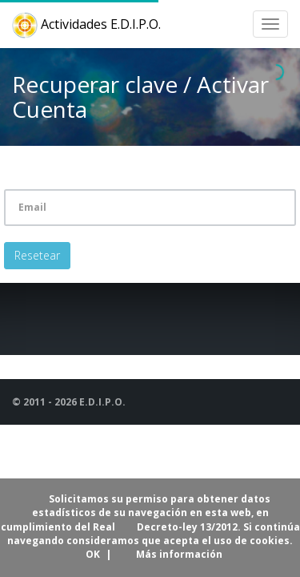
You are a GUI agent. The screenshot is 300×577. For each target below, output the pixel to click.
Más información (179, 554)
